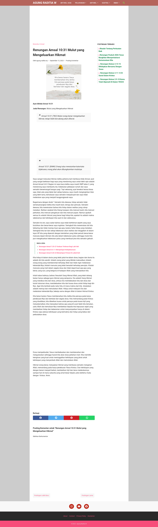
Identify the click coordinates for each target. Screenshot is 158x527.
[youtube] (79, 506)
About (65, 516)
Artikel (93, 3)
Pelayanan (80, 3)
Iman (116, 3)
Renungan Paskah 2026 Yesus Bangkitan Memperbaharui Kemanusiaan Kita (111, 57)
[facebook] (40, 418)
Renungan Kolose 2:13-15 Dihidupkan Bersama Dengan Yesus (110, 66)
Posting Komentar (72, 60)
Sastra (105, 3)
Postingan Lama (87, 495)
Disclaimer (91, 516)
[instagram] (71, 506)
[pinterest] (71, 418)
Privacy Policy (81, 516)
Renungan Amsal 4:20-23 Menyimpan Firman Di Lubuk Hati (59, 253)
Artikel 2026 (66, 3)
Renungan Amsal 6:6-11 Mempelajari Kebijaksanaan (57, 250)
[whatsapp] (87, 418)
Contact (72, 516)
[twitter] (56, 418)
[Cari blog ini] (124, 3)
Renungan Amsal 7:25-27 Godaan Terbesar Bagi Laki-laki (59, 246)
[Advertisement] (79, 24)
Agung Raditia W (44, 2)
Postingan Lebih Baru (41, 495)
